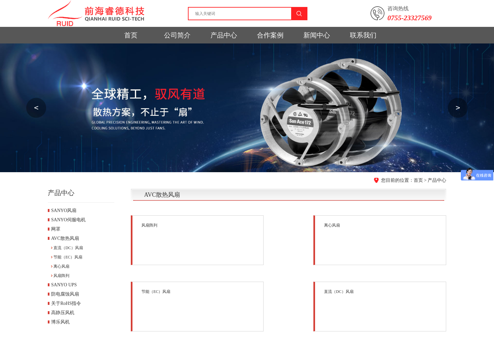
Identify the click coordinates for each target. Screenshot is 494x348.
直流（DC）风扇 (68, 247)
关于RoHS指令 (66, 303)
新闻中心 (316, 35)
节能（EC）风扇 (67, 257)
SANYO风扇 (63, 210)
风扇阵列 (61, 275)
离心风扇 (61, 266)
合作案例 (270, 35)
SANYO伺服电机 (68, 219)
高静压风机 (62, 312)
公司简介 (177, 35)
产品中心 (223, 35)
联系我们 (363, 35)
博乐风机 (60, 321)
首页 (130, 35)
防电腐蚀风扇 (65, 294)
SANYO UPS (64, 284)
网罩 (55, 229)
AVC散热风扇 (65, 238)
